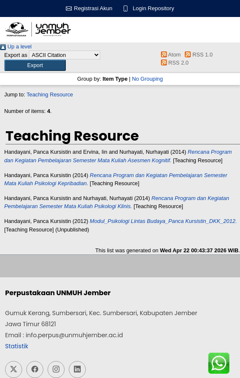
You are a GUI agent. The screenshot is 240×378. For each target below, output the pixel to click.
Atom (169, 54)
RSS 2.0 (173, 62)
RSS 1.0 (197, 54)
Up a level (15, 46)
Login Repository (153, 8)
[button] (35, 65)
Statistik (16, 346)
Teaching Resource (49, 94)
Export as (15, 55)
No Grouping (147, 79)
